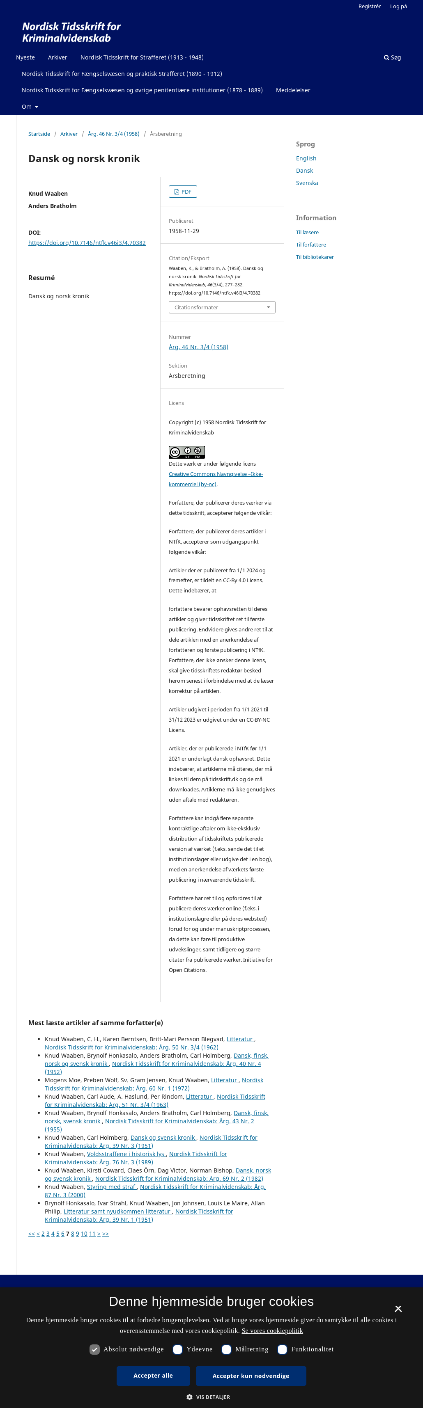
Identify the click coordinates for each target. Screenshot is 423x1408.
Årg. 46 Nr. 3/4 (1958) (114, 133)
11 (92, 1233)
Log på (398, 6)
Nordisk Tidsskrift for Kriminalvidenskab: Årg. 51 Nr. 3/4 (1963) (155, 1101)
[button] (211, 1397)
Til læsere (307, 232)
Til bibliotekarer (315, 257)
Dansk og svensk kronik (163, 1137)
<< (31, 1233)
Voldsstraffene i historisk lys (126, 1154)
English (306, 158)
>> (105, 1233)
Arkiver (57, 57)
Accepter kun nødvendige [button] (251, 1376)
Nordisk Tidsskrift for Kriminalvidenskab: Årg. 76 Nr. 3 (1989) (136, 1158)
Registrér (370, 6)
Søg (392, 57)
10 (84, 1233)
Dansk (304, 170)
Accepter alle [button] (153, 1375)
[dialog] (211, 1347)
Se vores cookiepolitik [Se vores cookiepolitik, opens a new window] (272, 1330)
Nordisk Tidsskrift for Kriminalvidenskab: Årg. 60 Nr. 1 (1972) (154, 1084)
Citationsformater (196, 307)
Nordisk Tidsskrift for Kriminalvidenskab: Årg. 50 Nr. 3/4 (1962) (131, 1047)
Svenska (307, 183)
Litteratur (240, 1039)
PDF (185, 191)
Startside (39, 133)
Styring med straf (112, 1187)
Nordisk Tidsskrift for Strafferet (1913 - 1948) (142, 57)
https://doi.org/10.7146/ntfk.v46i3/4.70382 (87, 243)
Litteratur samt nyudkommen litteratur (118, 1211)
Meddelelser (293, 90)
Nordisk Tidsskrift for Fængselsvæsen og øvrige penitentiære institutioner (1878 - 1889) (142, 90)
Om (27, 106)
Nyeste (25, 57)
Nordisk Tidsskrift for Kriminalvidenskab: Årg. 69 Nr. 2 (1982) (179, 1178)
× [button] (398, 1311)
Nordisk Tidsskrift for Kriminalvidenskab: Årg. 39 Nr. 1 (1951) (139, 1215)
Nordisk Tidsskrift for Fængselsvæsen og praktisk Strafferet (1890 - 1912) (122, 74)
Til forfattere (311, 244)
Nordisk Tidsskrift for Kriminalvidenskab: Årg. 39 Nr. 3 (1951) (151, 1142)
